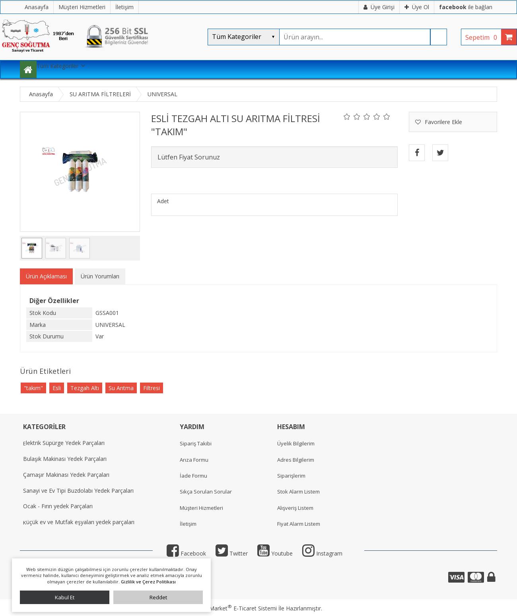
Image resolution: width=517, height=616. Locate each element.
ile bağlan (465, 7)
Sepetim (483, 37)
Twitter (232, 553)
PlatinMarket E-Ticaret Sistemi (236, 608)
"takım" (33, 388)
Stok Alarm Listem (298, 491)
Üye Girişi (379, 7)
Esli (56, 388)
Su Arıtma (121, 388)
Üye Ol (416, 7)
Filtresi (151, 388)
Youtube (275, 553)
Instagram (322, 553)
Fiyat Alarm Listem (298, 523)
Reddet (158, 597)
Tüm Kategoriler (57, 66)
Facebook (186, 553)
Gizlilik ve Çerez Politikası (148, 582)
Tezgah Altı (84, 388)
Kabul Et (64, 597)
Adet (163, 201)
